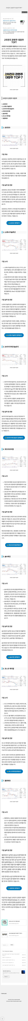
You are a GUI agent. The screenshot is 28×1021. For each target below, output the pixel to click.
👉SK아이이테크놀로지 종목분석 (14, 456)
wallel (19, 1017)
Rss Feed (7, 1019)
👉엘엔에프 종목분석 (14, 906)
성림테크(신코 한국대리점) (10, 30)
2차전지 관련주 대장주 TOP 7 (14, 7)
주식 (3, 969)
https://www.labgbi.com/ (7, 18)
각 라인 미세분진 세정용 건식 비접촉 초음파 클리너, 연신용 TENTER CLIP (13, 32)
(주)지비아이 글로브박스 (9, 20)
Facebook (14, 1019)
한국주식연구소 (7, 989)
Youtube (17, 1019)
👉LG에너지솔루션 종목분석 (14, 353)
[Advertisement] (14, 46)
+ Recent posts (4, 1011)
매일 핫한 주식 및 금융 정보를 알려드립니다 (11, 991)
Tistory (13, 1017)
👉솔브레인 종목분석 (14, 675)
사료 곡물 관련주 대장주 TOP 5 (8, 983)
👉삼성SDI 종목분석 (14, 241)
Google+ (20, 1019)
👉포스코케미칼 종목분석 (14, 789)
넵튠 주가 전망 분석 (6, 975)
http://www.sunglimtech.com (7, 28)
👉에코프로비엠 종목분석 (14, 563)
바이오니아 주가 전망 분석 (7, 980)
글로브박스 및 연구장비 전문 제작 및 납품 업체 (9, 23)
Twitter (11, 1019)
